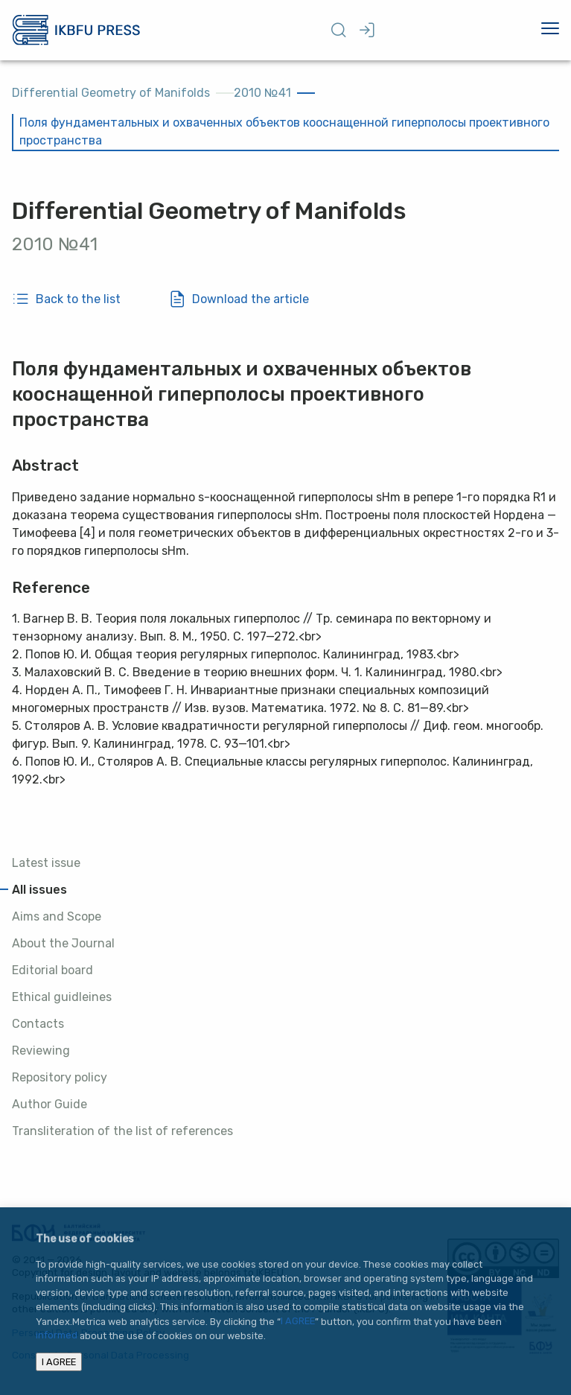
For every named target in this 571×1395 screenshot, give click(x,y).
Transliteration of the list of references (122, 1131)
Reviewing (41, 1050)
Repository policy (59, 1077)
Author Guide (49, 1104)
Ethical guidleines (62, 997)
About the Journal (63, 943)
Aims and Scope (56, 916)
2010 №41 (262, 93)
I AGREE (298, 1321)
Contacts (38, 1024)
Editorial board (52, 970)
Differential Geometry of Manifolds (111, 93)
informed (56, 1335)
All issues (39, 890)
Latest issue (46, 863)
